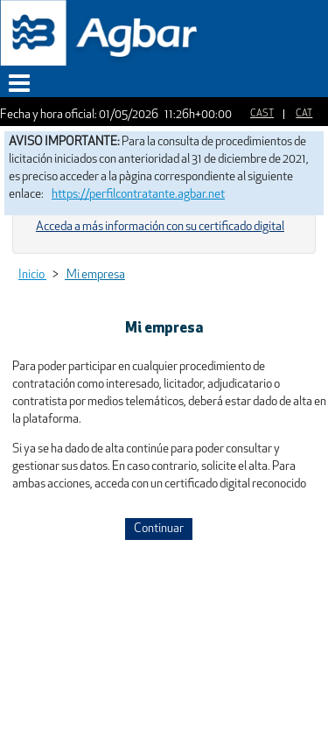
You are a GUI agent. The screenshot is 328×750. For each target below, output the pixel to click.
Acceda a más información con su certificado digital (160, 227)
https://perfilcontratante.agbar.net (138, 194)
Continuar (159, 529)
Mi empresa (95, 275)
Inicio (32, 275)
